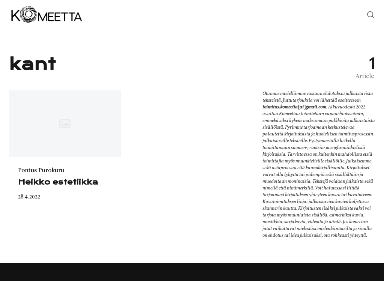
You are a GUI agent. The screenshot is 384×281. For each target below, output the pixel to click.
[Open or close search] (370, 15)
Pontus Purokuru (41, 171)
